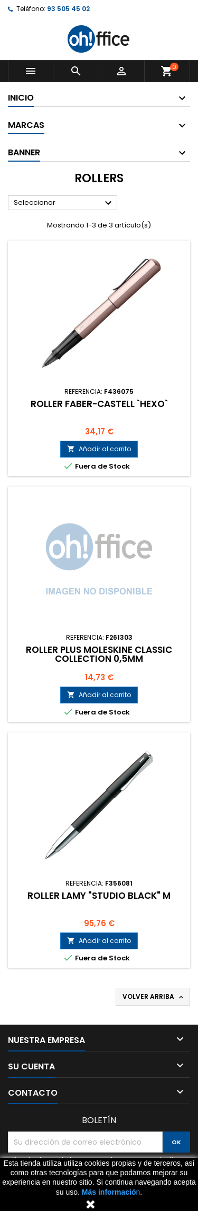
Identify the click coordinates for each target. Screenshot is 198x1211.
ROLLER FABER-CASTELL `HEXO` (99, 404)
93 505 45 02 (68, 8)
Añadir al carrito (99, 448)
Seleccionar (64, 203)
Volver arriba (153, 996)
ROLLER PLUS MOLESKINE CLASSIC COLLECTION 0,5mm (99, 654)
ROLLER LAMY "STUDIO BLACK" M (99, 895)
